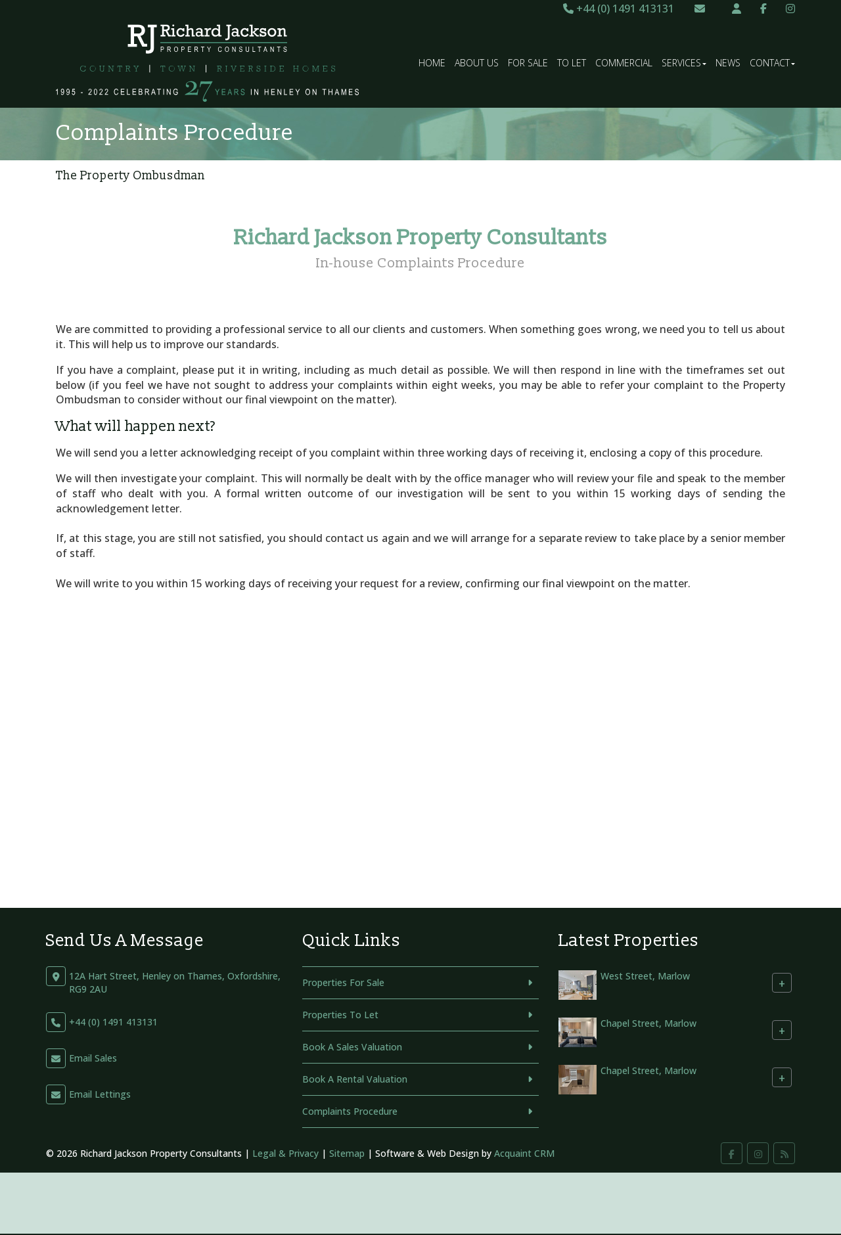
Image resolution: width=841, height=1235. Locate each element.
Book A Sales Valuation (352, 1047)
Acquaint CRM (524, 1153)
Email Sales (93, 1058)
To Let (571, 62)
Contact (772, 62)
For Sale (528, 62)
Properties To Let (340, 1014)
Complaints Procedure (350, 1111)
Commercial (623, 62)
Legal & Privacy (285, 1153)
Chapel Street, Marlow (648, 1024)
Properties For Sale (343, 982)
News (728, 62)
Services (684, 62)
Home (432, 62)
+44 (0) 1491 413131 (618, 8)
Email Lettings (100, 1094)
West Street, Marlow (645, 976)
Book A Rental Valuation (354, 1079)
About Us (477, 62)
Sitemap (347, 1153)
